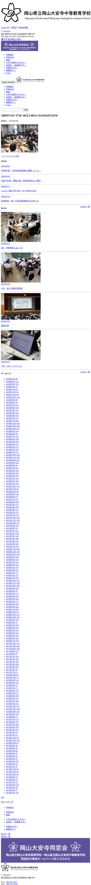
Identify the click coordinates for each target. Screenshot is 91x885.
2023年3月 (12, 478)
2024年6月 (12, 439)
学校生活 (10, 57)
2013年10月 (12, 774)
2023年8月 (12, 465)
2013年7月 (12, 782)
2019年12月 (13, 581)
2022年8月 (12, 497)
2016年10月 (12, 680)
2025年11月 (12, 395)
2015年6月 (12, 722)
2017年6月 (12, 659)
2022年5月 (12, 505)
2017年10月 (13, 649)
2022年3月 (12, 510)
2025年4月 (12, 413)
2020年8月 (12, 560)
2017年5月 (12, 662)
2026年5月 (12, 379)
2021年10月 (13, 523)
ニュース (5, 27)
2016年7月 (12, 688)
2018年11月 (13, 615)
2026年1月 (12, 389)
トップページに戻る (10, 156)
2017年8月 (12, 654)
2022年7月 (12, 499)
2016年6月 (12, 691)
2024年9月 (12, 431)
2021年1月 (12, 547)
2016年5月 (12, 693)
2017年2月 (12, 670)
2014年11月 (13, 740)
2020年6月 (12, 565)
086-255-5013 (11, 882)
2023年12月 (13, 455)
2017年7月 (12, 657)
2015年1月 (12, 735)
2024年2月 (12, 450)
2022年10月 (12, 492)
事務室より (11, 70)
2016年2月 (12, 701)
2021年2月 (12, 544)
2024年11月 (13, 426)
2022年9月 (12, 494)
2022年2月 (12, 512)
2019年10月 (13, 586)
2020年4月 (12, 570)
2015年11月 (13, 709)
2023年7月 (12, 468)
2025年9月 (12, 400)
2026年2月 (12, 387)
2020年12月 (13, 549)
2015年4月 (12, 727)
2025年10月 (13, 397)
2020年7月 (12, 562)
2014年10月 (12, 743)
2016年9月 (12, 683)
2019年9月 (12, 588)
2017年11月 (13, 646)
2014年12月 (12, 738)
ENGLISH (23, 27)
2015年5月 (12, 725)
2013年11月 (12, 772)
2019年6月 (12, 596)
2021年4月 (12, 539)
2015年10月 (13, 712)
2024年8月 (12, 434)
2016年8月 (12, 685)
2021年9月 (12, 526)
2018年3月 (12, 636)
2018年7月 (12, 625)
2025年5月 (12, 410)
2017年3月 (12, 667)
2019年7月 (12, 594)
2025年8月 (12, 402)
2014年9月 (12, 746)
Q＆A (8, 73)
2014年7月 (12, 751)
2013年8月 (12, 780)
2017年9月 (12, 651)
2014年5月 (12, 756)
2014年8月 (12, 748)
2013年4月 (12, 790)
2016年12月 (12, 675)
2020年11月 (13, 552)
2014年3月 (12, 761)
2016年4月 (12, 696)
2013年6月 (12, 785)
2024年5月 (12, 442)
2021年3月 (12, 541)
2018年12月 (12, 612)
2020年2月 (12, 575)
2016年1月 (12, 704)
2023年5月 (12, 473)
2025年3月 (12, 416)
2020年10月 (13, 554)
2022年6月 (12, 502)
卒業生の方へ (12, 68)
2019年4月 (12, 602)
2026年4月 (12, 382)
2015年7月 (12, 719)
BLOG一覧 (85, 372)
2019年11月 (13, 583)
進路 (8, 60)
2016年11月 (12, 677)
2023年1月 (12, 484)
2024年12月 (13, 423)
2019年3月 (12, 604)
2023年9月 (12, 463)
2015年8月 (12, 717)
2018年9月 (12, 620)
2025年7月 (12, 405)
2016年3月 (12, 698)
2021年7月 (12, 531)
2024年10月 (13, 429)
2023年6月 (12, 471)
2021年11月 (13, 520)
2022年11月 (12, 489)
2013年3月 (12, 793)
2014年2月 (12, 764)
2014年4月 (12, 759)
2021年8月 (12, 528)
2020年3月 (12, 573)
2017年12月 (13, 643)
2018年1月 (12, 641)
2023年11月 (13, 457)
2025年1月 (12, 421)
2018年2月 (12, 638)
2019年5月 (12, 599)
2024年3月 (12, 447)
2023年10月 (13, 460)
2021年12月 (13, 518)
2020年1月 (12, 578)
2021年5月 (12, 536)
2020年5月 (12, 567)
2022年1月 (12, 515)
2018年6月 (12, 628)
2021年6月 (12, 533)
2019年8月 (12, 591)
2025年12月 (12, 392)
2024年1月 (12, 452)
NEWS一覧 (85, 207)
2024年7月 (12, 437)
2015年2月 (12, 732)
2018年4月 (12, 633)
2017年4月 (12, 664)
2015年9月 (12, 714)
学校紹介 (10, 55)
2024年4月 (12, 444)
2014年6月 (12, 753)
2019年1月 (12, 609)
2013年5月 (12, 787)
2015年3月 (12, 730)
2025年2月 (12, 418)
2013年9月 (12, 777)
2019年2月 (12, 607)
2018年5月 (12, 630)
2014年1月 (12, 767)
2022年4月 (12, 507)
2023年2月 (12, 481)
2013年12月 (12, 769)
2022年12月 (13, 486)
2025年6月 (12, 408)
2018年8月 (12, 622)
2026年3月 (12, 384)
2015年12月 (13, 706)
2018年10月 (13, 617)
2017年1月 (12, 672)
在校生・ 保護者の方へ (16, 65)
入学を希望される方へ (16, 62)
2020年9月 (12, 557)
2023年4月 (12, 476)
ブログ (14, 27)
